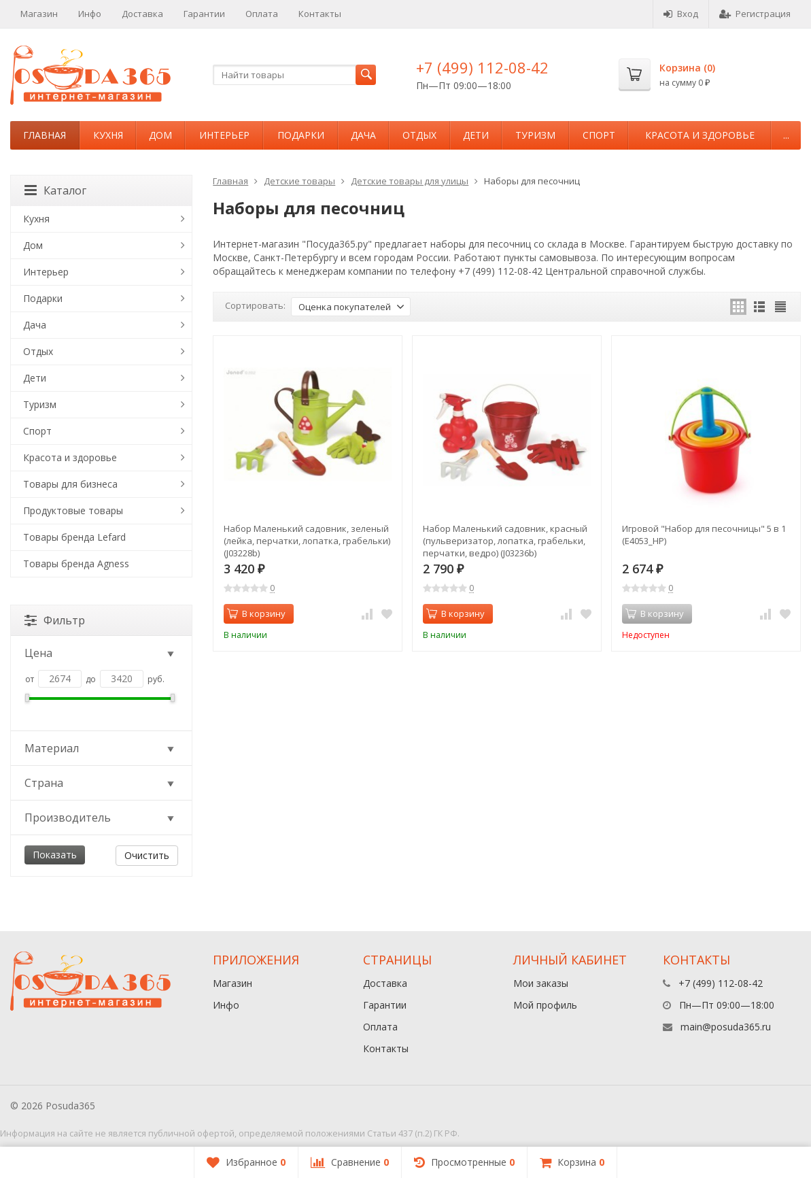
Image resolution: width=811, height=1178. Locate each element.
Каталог (55, 190)
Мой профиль (545, 1004)
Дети (476, 135)
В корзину (256, 613)
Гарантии (204, 13)
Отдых (419, 135)
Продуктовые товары (73, 510)
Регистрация (755, 13)
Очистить (146, 855)
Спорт (599, 135)
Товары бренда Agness (76, 563)
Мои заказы (540, 983)
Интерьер (224, 135)
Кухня (108, 135)
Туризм (535, 135)
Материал (100, 748)
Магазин (39, 13)
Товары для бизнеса (70, 483)
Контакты (319, 13)
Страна (100, 783)
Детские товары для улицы (409, 181)
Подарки (300, 135)
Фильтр (54, 620)
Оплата (261, 13)
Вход (680, 13)
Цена (100, 653)
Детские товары (299, 181)
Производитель (100, 817)
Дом (160, 135)
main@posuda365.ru (725, 1026)
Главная (44, 135)
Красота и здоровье (700, 135)
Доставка (142, 13)
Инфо (89, 13)
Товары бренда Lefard (74, 537)
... (786, 135)
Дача (363, 135)
